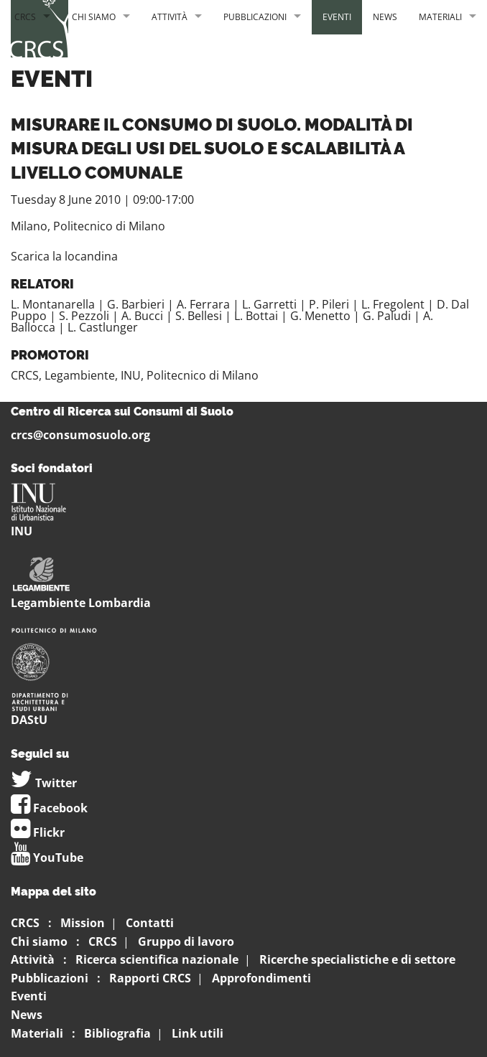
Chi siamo (94, 17)
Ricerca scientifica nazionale (156, 959)
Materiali (440, 17)
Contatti (150, 923)
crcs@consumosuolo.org (80, 435)
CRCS (25, 17)
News (385, 17)
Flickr (38, 832)
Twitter (44, 783)
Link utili (197, 1033)
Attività (169, 17)
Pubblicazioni (255, 17)
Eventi (337, 17)
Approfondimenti (261, 978)
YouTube (47, 857)
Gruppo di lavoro (186, 941)
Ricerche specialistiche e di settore (357, 959)
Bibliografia (117, 1033)
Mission (82, 923)
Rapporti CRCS (150, 978)
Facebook (49, 808)
